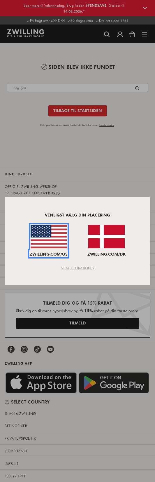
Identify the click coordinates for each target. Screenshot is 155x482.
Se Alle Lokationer (77, 268)
